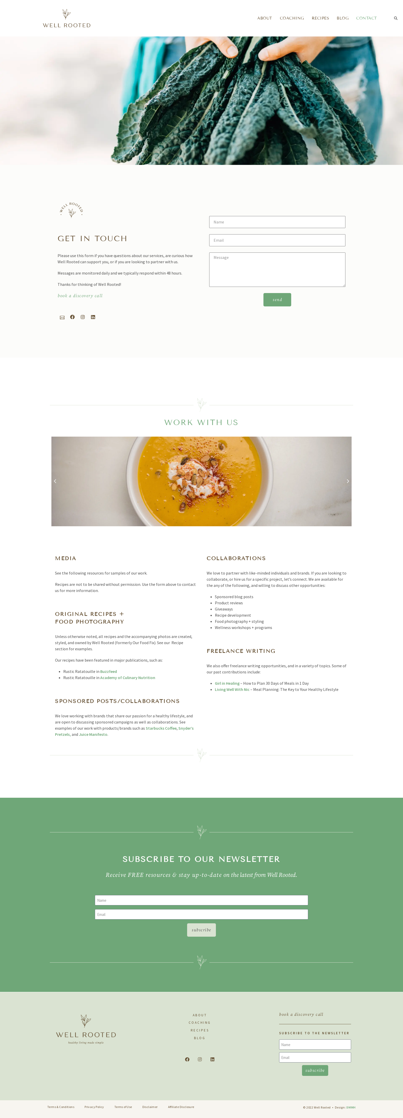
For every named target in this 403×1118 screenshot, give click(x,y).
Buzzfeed (108, 671)
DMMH (351, 1107)
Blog (343, 18)
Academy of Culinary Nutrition (127, 677)
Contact (366, 18)
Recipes (320, 18)
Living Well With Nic (232, 689)
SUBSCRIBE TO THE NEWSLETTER (314, 1033)
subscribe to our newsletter (201, 859)
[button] (396, 18)
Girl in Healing (227, 683)
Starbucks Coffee (161, 728)
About (264, 18)
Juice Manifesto (93, 734)
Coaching (292, 18)
